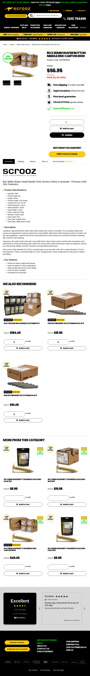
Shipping (21, 161)
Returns (33, 161)
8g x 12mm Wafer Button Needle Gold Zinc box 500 (66, 480)
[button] (39, 608)
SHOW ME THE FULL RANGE (16, 16)
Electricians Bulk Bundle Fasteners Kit (22, 323)
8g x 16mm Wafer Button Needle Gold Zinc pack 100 (66, 549)
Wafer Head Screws (23, 44)
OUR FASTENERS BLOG (76, 647)
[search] (32, 15)
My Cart (80, 10)
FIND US (69, 650)
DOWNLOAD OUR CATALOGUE (17, 649)
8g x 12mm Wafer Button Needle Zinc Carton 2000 (20, 549)
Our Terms (32, 670)
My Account (53, 10)
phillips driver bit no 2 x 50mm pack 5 (20, 395)
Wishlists (67, 10)
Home (5, 44)
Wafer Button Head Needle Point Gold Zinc (46, 44)
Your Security (58, 670)
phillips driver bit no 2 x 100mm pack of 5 (66, 323)
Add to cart (67, 128)
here (72, 108)
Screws (12, 44)
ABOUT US (41, 645)
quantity (28, 341)
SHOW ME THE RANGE (17, 643)
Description (9, 161)
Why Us (45, 161)
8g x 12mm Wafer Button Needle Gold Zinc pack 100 (22, 480)
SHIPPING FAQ (72, 644)
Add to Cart (22, 348)
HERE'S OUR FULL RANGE (67, 154)
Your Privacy (45, 670)
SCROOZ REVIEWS (45, 651)
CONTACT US (43, 648)
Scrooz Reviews (63, 161)
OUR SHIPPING (72, 641)
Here (57, 2)
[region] (62, 608)
